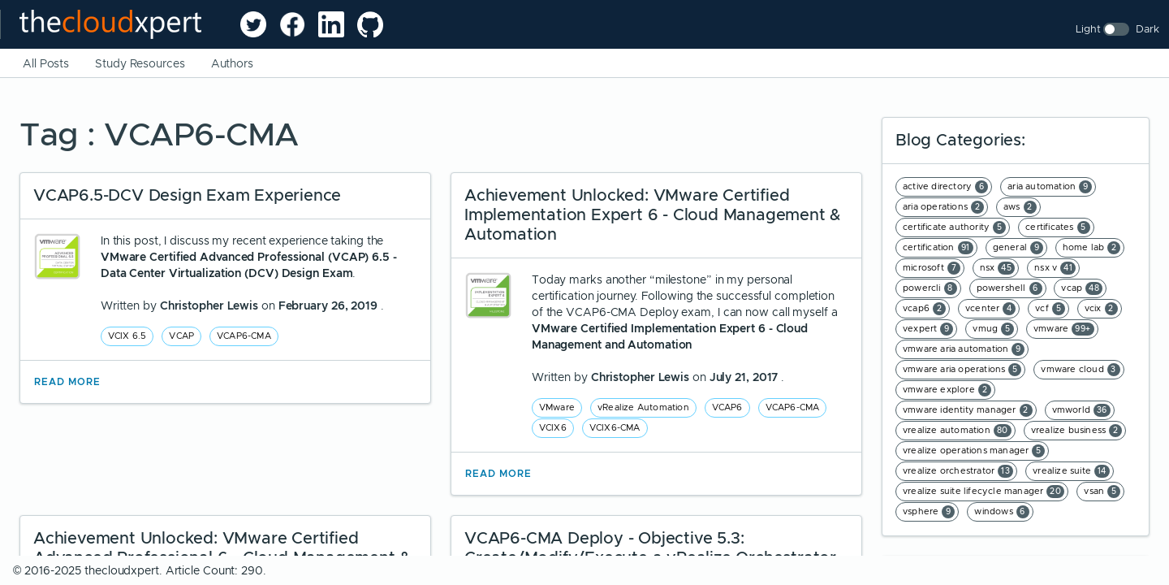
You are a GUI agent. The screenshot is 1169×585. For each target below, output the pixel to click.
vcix (1101, 308)
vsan (1102, 491)
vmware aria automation (963, 349)
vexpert (928, 329)
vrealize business (1076, 430)
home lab (1092, 247)
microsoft (931, 268)
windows (1001, 511)
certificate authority (954, 227)
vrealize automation (957, 430)
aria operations (943, 207)
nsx (998, 268)
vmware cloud (1080, 369)
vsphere (929, 511)
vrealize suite (1071, 471)
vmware (1063, 329)
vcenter (990, 308)
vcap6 (924, 308)
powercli (930, 288)
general (1018, 247)
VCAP (181, 335)
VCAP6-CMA (244, 335)
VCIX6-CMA (615, 427)
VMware (557, 407)
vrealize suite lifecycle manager (983, 491)
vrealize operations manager (974, 450)
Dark (1147, 29)
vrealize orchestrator (958, 471)
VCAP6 (727, 407)
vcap (1081, 288)
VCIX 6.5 (127, 335)
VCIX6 (553, 427)
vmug (993, 329)
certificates (1057, 227)
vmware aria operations (962, 369)
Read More (67, 381)
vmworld (1081, 410)
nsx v (1055, 268)
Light (1088, 29)
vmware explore (947, 390)
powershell (1009, 288)
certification (938, 247)
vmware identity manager (968, 410)
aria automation (1049, 186)
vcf (1050, 308)
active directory (945, 186)
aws (1020, 207)
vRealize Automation (643, 407)
